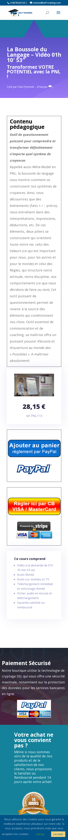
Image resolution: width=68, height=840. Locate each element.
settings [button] (40, 834)
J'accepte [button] (58, 834)
